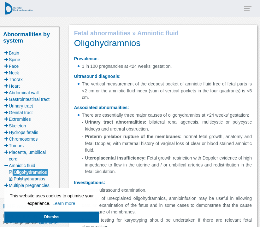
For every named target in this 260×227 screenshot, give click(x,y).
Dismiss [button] (51, 217)
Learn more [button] (63, 203)
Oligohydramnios (30, 172)
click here (48, 222)
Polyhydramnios (29, 178)
